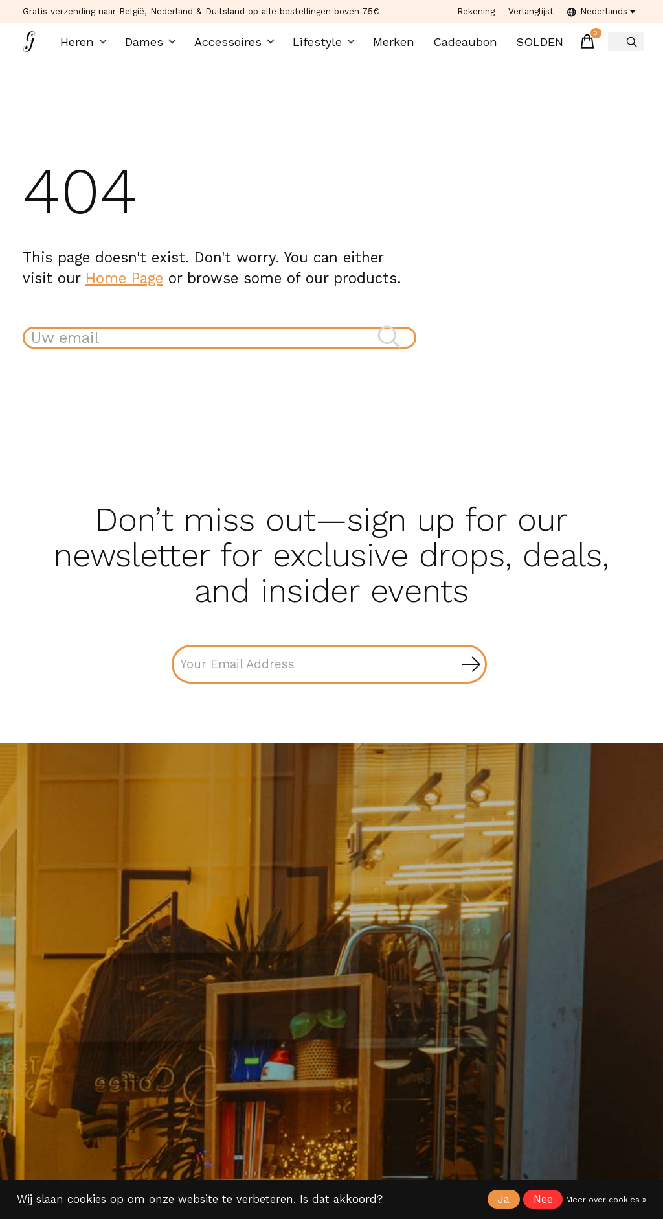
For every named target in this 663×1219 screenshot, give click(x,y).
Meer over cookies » (606, 1199)
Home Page (124, 285)
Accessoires (235, 46)
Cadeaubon (456, 46)
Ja (503, 1199)
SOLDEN (528, 46)
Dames (155, 46)
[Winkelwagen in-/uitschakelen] (575, 45)
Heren (89, 46)
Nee (543, 1199)
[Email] (329, 674)
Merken (387, 46)
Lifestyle (319, 46)
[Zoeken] (219, 345)
